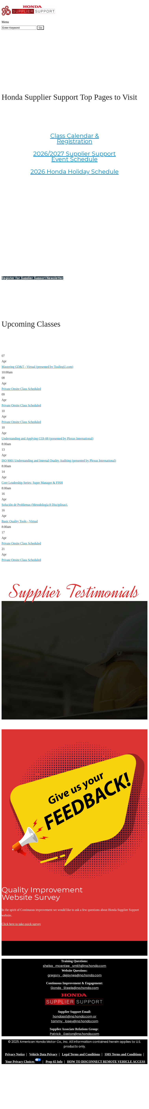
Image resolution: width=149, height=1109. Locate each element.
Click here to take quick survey (21, 924)
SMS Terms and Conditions (123, 1054)
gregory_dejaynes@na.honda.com (75, 975)
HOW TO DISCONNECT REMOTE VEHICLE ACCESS (106, 1061)
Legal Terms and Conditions (81, 1054)
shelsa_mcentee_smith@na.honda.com (74, 966)
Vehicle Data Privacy (43, 1054)
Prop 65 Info (54, 1061)
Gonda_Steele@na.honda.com (75, 988)
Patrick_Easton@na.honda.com (74, 1034)
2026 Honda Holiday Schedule (75, 171)
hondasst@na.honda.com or (74, 1016)
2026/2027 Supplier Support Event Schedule (74, 156)
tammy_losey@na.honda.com (74, 1021)
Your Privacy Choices (23, 1061)
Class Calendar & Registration (74, 138)
